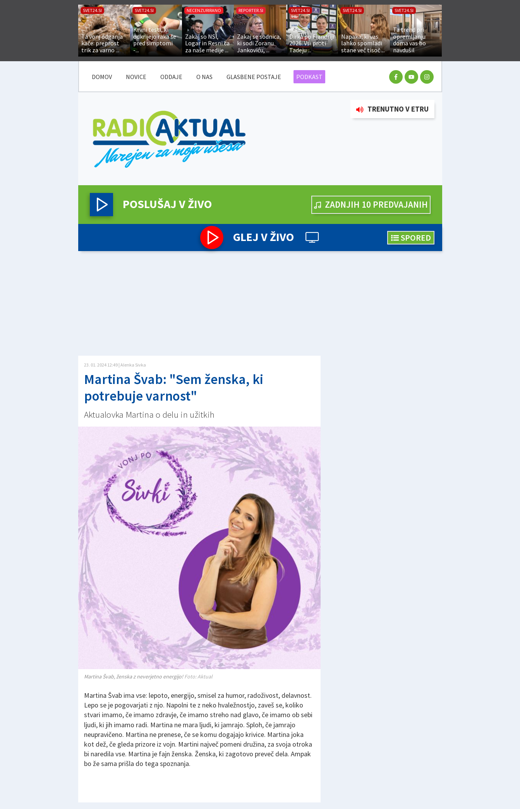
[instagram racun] (427, 77)
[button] (101, 204)
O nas (204, 77)
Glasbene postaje (254, 77)
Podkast (309, 77)
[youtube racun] (411, 77)
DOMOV (102, 77)
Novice (136, 77)
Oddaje (171, 77)
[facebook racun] (396, 77)
